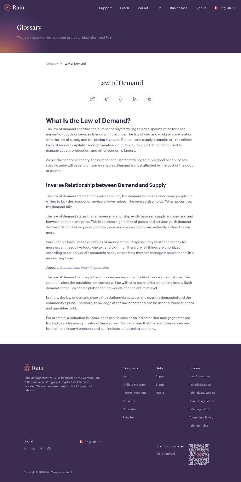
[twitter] (92, 99)
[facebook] (121, 99)
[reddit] (149, 99)
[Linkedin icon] (32, 449)
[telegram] (106, 99)
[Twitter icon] (25, 449)
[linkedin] (135, 99)
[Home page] (14, 7)
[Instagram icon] (48, 449)
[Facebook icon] (40, 449)
